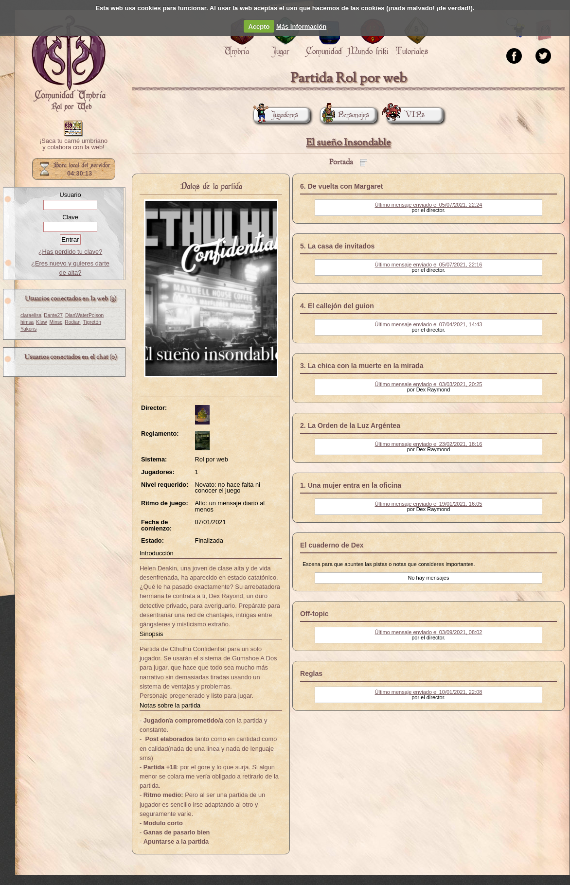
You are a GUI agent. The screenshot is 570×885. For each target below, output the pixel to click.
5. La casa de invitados (337, 246)
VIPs (406, 115)
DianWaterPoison (84, 315)
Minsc (56, 322)
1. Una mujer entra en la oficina (350, 485)
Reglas (311, 673)
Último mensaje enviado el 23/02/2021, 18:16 (428, 444)
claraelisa (30, 315)
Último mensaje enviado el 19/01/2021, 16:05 (428, 504)
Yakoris (28, 329)
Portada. (68, 63)
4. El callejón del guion (337, 306)
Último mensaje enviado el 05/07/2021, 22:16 (428, 264)
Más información (301, 26)
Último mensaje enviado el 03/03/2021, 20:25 (428, 384)
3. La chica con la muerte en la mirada (362, 366)
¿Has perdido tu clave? (70, 251)
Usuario (70, 194)
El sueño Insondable (348, 143)
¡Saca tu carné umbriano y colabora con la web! (73, 144)
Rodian (72, 322)
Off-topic (314, 614)
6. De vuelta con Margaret (341, 186)
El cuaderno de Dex (332, 545)
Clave (70, 217)
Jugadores (275, 115)
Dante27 (53, 315)
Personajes (344, 115)
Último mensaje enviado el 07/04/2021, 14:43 (428, 324)
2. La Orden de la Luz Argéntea (350, 425)
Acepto (259, 26)
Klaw (41, 322)
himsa (27, 322)
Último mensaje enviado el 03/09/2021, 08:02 (428, 632)
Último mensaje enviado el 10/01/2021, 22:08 (428, 692)
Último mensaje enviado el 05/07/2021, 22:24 (428, 205)
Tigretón (92, 322)
